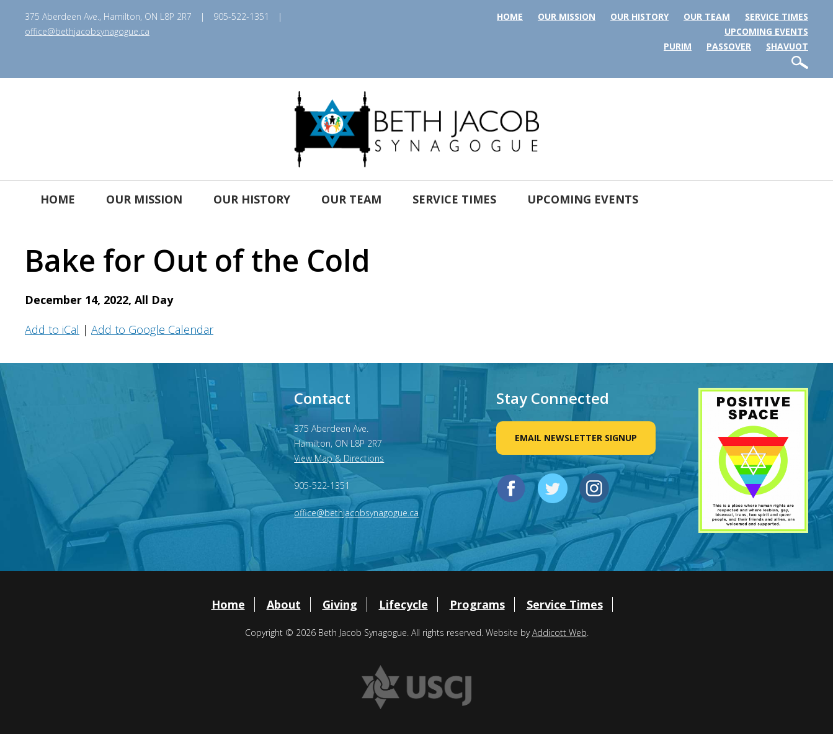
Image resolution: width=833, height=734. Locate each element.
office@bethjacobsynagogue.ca (87, 31)
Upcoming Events (766, 31)
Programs (477, 604)
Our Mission (566, 16)
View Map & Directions (339, 458)
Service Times (776, 16)
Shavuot (787, 46)
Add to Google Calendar (152, 329)
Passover (728, 46)
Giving (340, 604)
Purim (678, 46)
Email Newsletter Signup (576, 438)
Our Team (707, 16)
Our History (639, 16)
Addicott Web (559, 632)
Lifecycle (403, 604)
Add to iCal (52, 329)
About (284, 604)
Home (510, 16)
